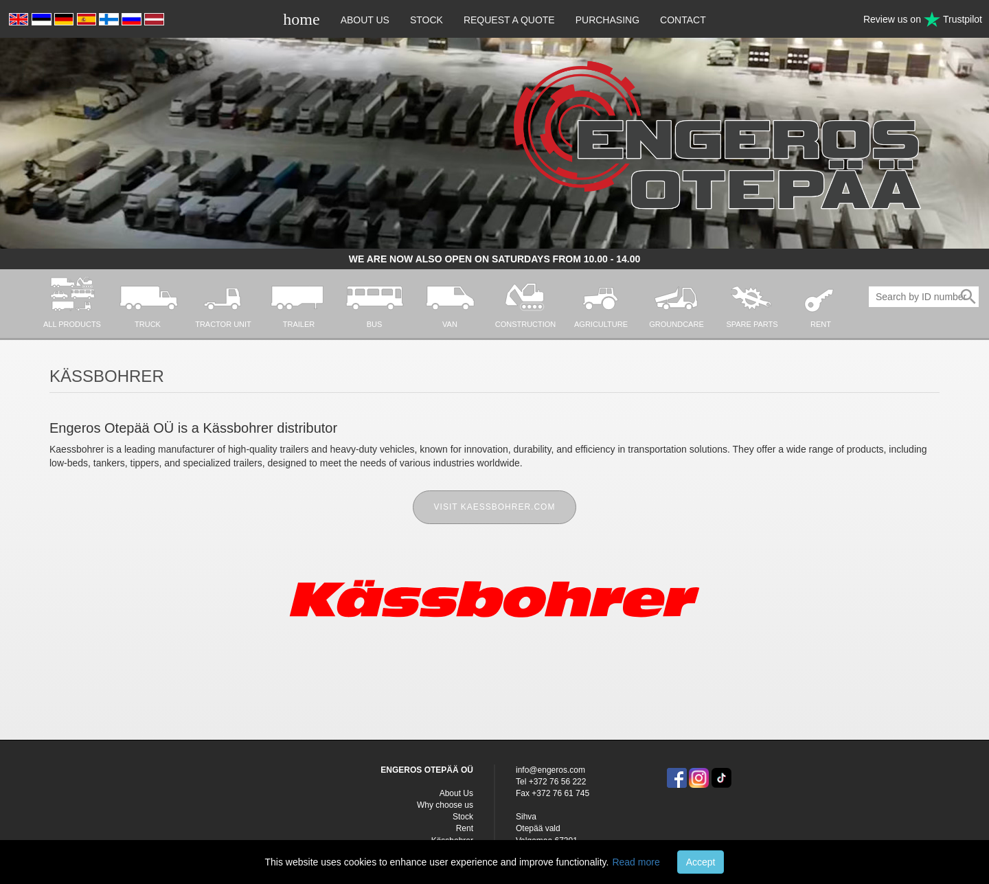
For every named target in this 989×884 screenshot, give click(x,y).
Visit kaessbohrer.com (495, 507)
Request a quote (509, 19)
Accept (701, 862)
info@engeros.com (550, 770)
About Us (365, 19)
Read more (635, 862)
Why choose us (445, 805)
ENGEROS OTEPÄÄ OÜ (426, 770)
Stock (426, 19)
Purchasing (607, 19)
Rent (464, 828)
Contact (683, 19)
